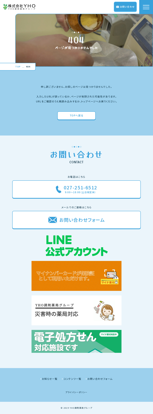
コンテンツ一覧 (72, 379)
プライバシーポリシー (76, 392)
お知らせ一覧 (50, 379)
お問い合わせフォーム (100, 379)
